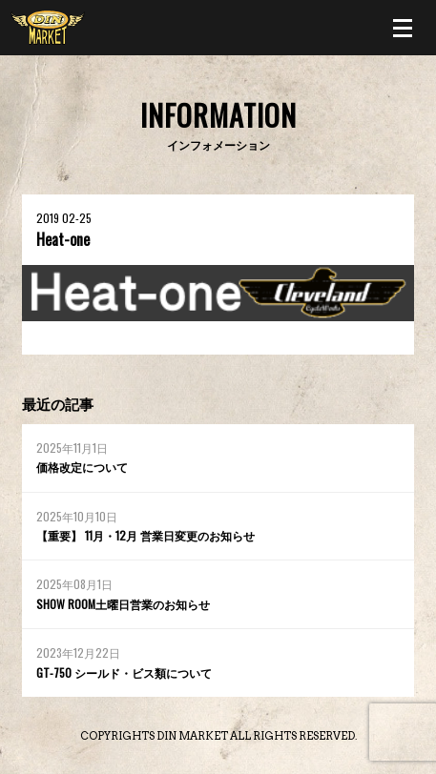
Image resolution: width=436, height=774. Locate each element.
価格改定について (82, 466)
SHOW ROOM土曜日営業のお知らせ (123, 604)
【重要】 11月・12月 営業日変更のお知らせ (145, 535)
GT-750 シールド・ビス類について (124, 672)
